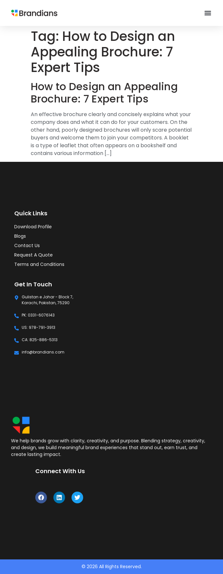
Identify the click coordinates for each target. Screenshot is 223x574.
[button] (207, 13)
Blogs (20, 236)
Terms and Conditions (39, 264)
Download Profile (33, 226)
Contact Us (27, 245)
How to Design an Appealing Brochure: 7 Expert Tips (104, 92)
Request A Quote (33, 255)
